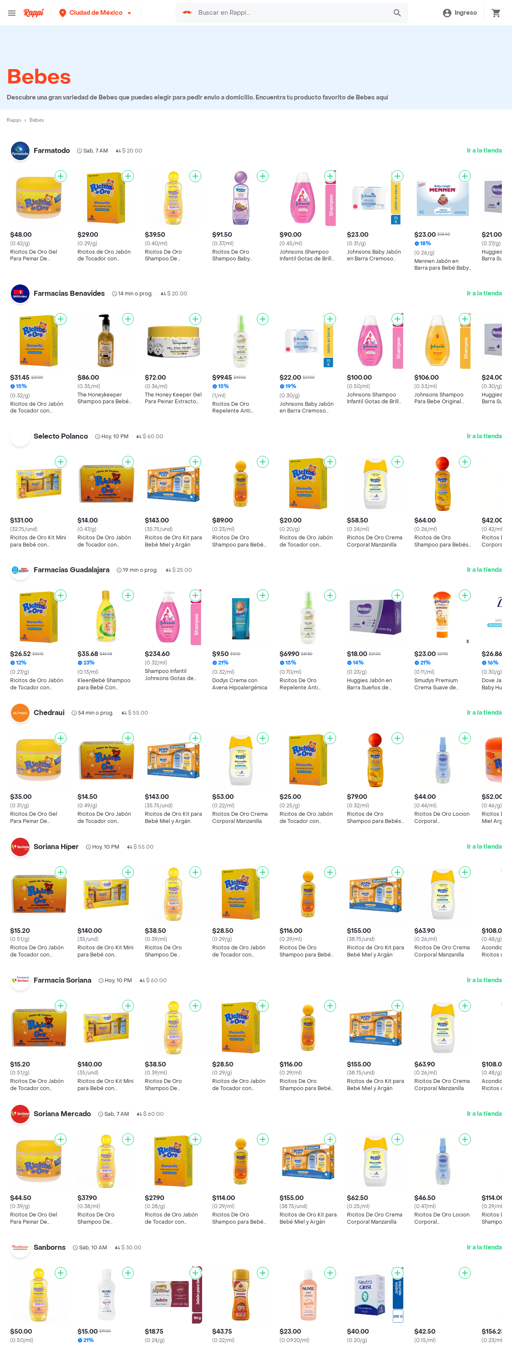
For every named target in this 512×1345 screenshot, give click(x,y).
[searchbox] (290, 13)
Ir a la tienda (484, 151)
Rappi (14, 120)
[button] (96, 12)
